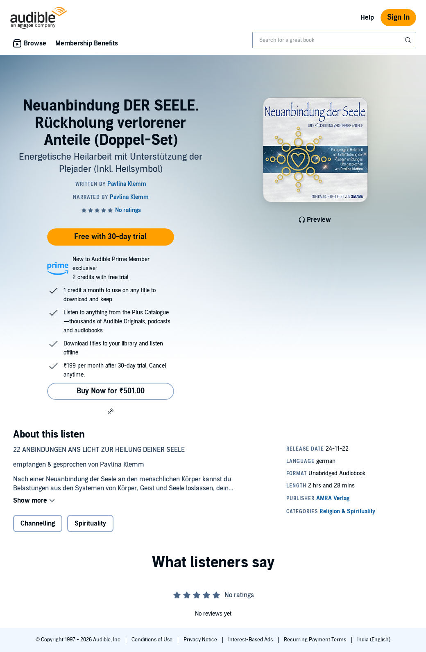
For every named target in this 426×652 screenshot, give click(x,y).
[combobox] (334, 40)
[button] (110, 411)
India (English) (373, 639)
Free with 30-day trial (110, 236)
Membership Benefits (86, 43)
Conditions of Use (152, 639)
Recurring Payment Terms (315, 639)
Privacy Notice (201, 639)
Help (367, 18)
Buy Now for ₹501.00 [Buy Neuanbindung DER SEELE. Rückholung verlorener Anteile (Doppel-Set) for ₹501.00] (111, 391)
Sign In (398, 17)
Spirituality (90, 523)
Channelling (37, 523)
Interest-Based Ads (251, 639)
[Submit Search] (408, 40)
